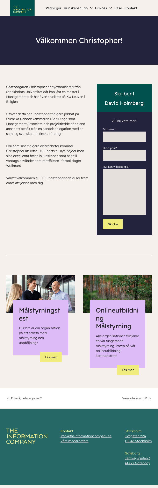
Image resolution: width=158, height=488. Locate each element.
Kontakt (130, 8)
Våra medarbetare (74, 442)
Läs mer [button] (51, 357)
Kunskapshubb (78, 8)
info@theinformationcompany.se (86, 437)
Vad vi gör (53, 8)
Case (118, 8)
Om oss (103, 8)
